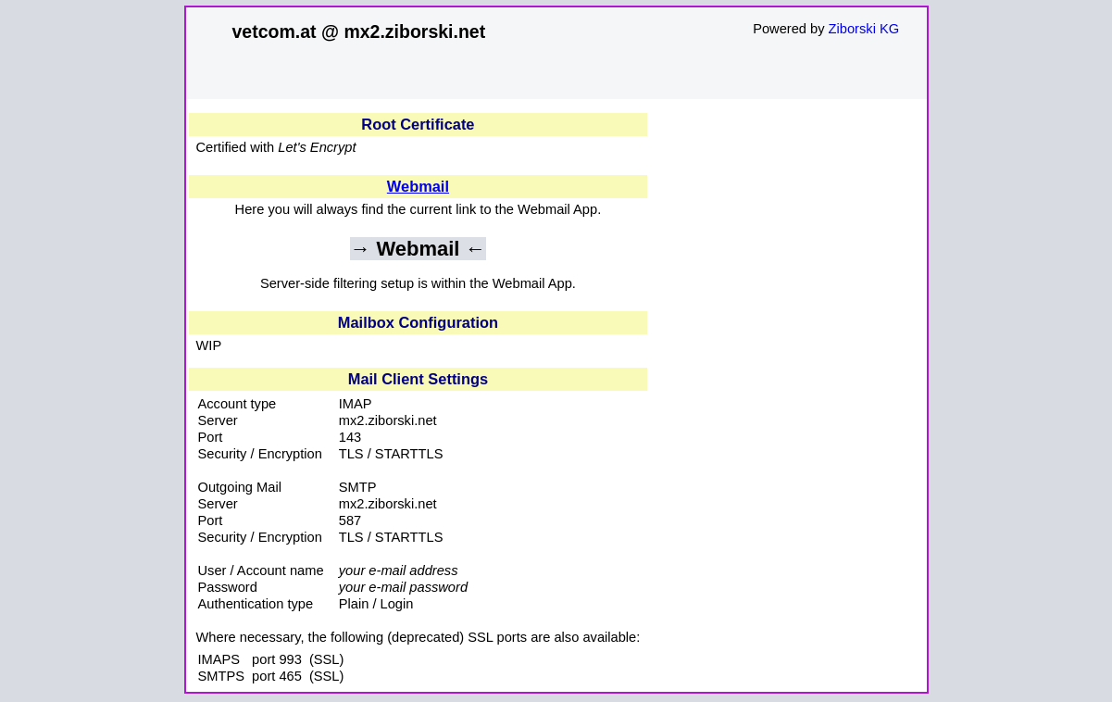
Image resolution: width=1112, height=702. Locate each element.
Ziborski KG (864, 28)
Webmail (418, 186)
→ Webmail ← (417, 248)
